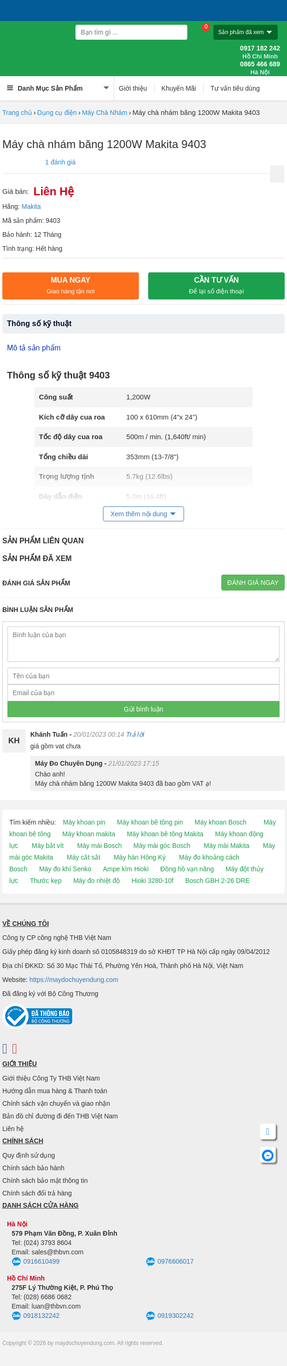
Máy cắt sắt (83, 857)
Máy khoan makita (89, 834)
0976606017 (170, 1261)
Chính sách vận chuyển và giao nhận (56, 1103)
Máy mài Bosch (99, 845)
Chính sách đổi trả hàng (37, 1193)
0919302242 (170, 1316)
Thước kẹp (46, 880)
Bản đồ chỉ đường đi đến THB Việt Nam (60, 1116)
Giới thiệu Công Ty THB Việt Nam (51, 1078)
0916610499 (36, 1261)
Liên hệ (13, 1128)
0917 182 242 (260, 52)
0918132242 (36, 1316)
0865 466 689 (260, 68)
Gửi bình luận (144, 709)
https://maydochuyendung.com (73, 979)
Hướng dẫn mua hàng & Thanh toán (54, 1091)
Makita (31, 206)
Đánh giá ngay (253, 582)
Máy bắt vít (48, 845)
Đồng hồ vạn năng (187, 869)
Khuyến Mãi (179, 88)
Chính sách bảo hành (33, 1168)
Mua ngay (71, 285)
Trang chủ (17, 112)
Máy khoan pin (84, 822)
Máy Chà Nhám (104, 112)
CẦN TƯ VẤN (216, 285)
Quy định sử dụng (28, 1155)
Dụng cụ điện (57, 112)
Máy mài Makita (226, 845)
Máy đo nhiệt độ (96, 880)
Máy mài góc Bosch (161, 845)
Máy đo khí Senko (65, 869)
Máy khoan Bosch (220, 822)
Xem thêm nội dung (138, 514)
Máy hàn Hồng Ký (140, 857)
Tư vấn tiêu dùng (235, 88)
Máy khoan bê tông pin (150, 822)
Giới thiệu (133, 88)
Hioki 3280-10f (152, 880)
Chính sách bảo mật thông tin (45, 1180)
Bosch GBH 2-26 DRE (217, 880)
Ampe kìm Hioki (126, 869)
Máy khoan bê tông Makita (165, 834)
